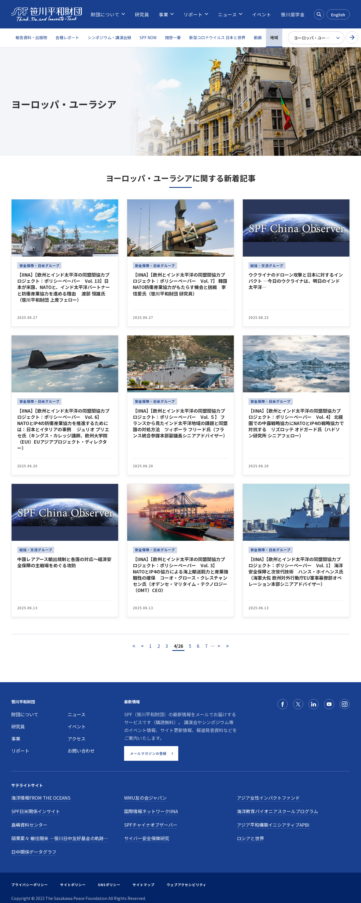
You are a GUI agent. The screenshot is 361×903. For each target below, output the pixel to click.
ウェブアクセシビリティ (186, 884)
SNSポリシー (109, 884)
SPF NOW (148, 37)
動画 (258, 37)
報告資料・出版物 (31, 37)
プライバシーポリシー (29, 884)
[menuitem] (105, 14)
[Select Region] (316, 38)
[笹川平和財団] (46, 14)
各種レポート (67, 37)
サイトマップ (144, 884)
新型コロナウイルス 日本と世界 (217, 37)
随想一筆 (173, 37)
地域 (274, 37)
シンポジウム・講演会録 (109, 37)
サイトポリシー (73, 884)
